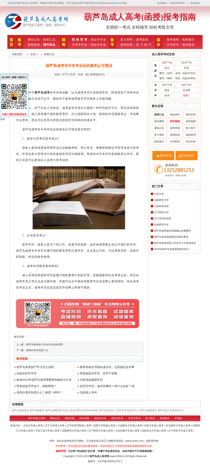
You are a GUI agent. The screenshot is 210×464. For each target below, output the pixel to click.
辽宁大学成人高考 (55, 425)
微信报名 (188, 44)
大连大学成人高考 (33, 425)
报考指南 (173, 39)
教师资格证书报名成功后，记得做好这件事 (107, 367)
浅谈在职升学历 (26, 373)
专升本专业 (79, 44)
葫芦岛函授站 (37, 410)
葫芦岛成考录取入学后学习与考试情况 (175, 243)
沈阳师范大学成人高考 (74, 430)
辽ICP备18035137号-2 (110, 461)
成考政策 (142, 39)
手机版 (178, 418)
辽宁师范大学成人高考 (101, 430)
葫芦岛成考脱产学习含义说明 (35, 367)
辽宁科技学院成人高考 (79, 425)
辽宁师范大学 (161, 212)
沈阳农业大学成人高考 (154, 430)
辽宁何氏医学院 (162, 218)
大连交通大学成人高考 (127, 430)
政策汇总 (49, 39)
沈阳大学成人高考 (154, 425)
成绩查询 (191, 134)
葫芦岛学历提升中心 (128, 410)
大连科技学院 (161, 206)
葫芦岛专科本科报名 (87, 410)
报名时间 (191, 114)
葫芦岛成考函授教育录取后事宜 (171, 236)
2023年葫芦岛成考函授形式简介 (171, 249)
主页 (32, 54)
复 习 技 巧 (143, 44)
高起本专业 (98, 44)
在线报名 (195, 3)
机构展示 (188, 39)
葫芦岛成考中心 (107, 410)
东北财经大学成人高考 (178, 425)
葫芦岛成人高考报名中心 (171, 410)
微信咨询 (165, 155)
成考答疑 (126, 44)
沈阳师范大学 (161, 200)
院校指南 (34, 44)
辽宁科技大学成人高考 (180, 430)
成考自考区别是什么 (37, 350)
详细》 (186, 95)
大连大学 (159, 194)
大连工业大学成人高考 (47, 430)
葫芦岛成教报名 (148, 410)
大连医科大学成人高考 (130, 425)
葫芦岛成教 (51, 410)
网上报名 (150, 418)
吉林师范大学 (161, 224)
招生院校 (84, 418)
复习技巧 (191, 128)
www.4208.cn (117, 456)
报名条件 (175, 114)
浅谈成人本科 (88, 392)
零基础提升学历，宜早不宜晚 (98, 373)
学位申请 (191, 141)
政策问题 (70, 418)
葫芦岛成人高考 (66, 410)
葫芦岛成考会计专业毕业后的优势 (44, 344)
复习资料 (126, 39)
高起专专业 (98, 39)
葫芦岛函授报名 (20, 410)
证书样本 (173, 44)
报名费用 (159, 121)
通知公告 (34, 39)
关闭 (2, 119)
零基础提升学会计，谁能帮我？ (36, 386)
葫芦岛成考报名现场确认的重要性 (172, 230)
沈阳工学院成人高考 (104, 425)
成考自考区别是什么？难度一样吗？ (39, 392)
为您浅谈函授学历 (91, 379)
